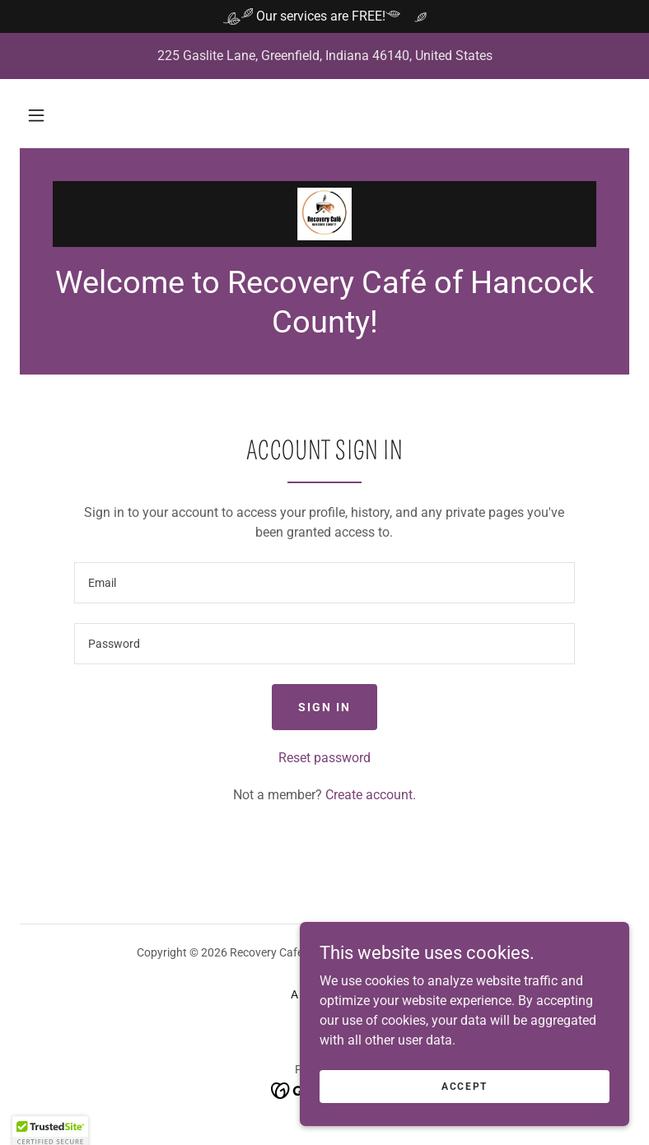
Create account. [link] (370, 795)
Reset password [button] (324, 758)
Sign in (324, 707)
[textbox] (325, 582)
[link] (324, 214)
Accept (464, 1085)
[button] (36, 115)
